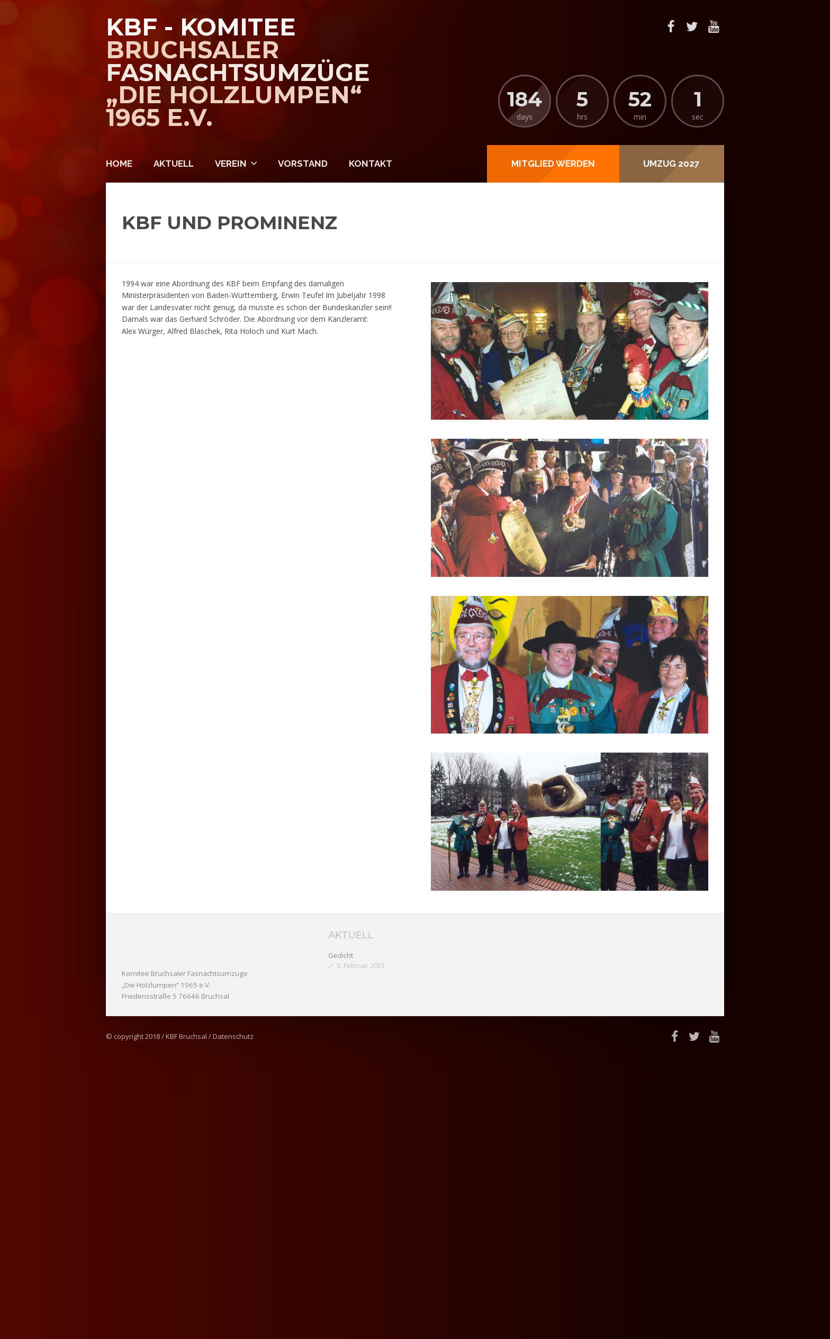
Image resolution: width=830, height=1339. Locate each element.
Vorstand (303, 163)
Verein (231, 163)
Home (119, 163)
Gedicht (340, 955)
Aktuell (174, 163)
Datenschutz (233, 1036)
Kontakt (370, 163)
